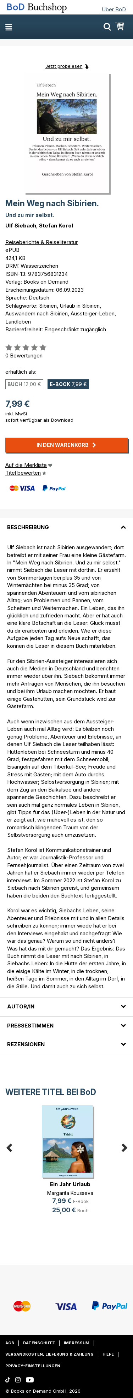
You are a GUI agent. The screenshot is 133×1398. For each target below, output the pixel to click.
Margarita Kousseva (70, 1193)
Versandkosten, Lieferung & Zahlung (49, 1354)
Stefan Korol (56, 225)
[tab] (66, 523)
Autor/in (20, 1006)
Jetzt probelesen (64, 66)
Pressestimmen (30, 1025)
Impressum (76, 1342)
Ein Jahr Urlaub (70, 1184)
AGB (9, 1342)
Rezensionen (26, 1044)
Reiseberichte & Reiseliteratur (41, 242)
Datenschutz (39, 1342)
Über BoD (114, 9)
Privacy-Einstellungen (32, 1365)
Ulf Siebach (20, 225)
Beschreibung (28, 527)
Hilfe (108, 1354)
